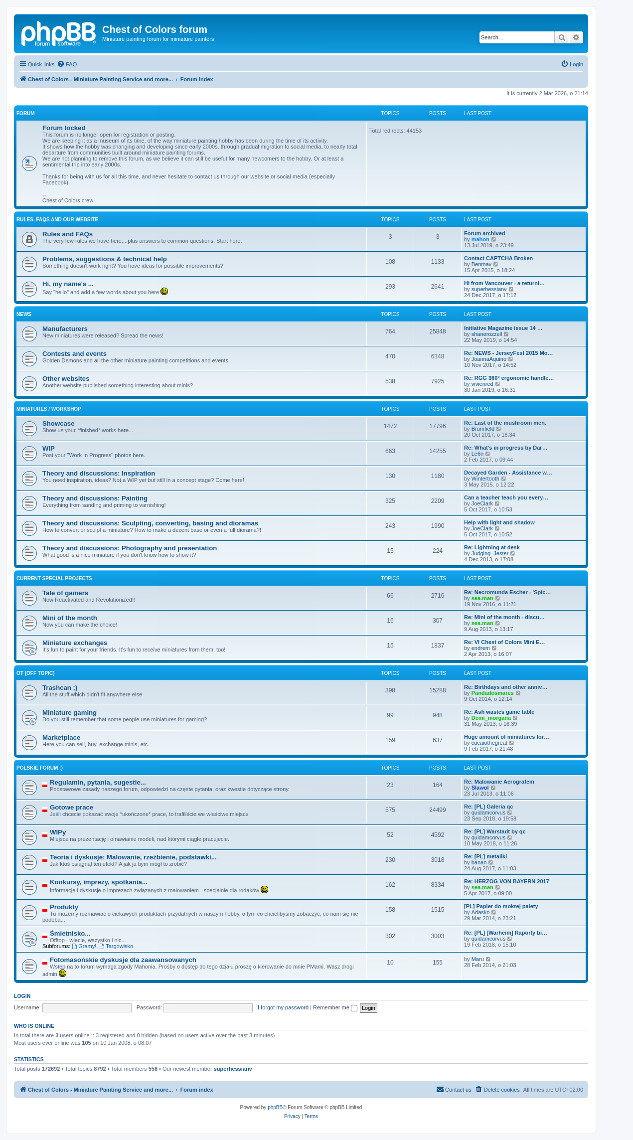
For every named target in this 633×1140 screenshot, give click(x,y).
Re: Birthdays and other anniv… (505, 687)
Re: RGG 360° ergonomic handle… (509, 378)
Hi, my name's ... (68, 284)
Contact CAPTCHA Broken (498, 258)
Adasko (481, 912)
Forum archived (484, 233)
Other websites (66, 378)
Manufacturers (65, 328)
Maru (478, 959)
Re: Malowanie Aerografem (499, 782)
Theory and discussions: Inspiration (98, 473)
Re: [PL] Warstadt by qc (495, 831)
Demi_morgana (491, 718)
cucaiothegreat (489, 743)
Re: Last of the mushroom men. (505, 423)
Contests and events (74, 353)
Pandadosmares (493, 693)
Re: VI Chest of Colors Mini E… (504, 642)
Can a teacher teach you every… (506, 497)
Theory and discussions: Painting (95, 498)
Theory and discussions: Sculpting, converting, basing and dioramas (150, 523)
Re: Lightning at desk (492, 547)
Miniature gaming (69, 712)
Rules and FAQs (67, 234)
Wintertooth (485, 479)
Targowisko (116, 946)
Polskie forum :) (39, 768)
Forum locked (63, 128)
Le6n (477, 454)
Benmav (481, 264)
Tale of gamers (65, 593)
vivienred (482, 384)
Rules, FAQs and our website (57, 219)
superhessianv (489, 289)
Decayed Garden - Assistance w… (508, 473)
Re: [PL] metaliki (485, 856)
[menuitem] (67, 64)
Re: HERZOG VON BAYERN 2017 (506, 881)
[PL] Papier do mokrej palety (501, 906)
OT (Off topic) (35, 673)
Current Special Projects (54, 578)
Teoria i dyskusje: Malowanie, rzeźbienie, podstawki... (133, 857)
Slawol (480, 788)
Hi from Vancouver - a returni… (504, 283)
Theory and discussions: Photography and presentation (129, 548)
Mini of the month (69, 618)
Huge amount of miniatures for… (506, 737)
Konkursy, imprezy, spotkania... (99, 882)
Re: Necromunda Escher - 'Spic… (507, 592)
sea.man (482, 598)
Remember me (335, 1007)
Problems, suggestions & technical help (104, 259)
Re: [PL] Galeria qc (488, 807)
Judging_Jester (490, 553)
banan (479, 862)
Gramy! (84, 946)
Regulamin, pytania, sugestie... (98, 782)
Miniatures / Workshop (48, 409)
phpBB (275, 1107)
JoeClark (482, 503)
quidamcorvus (488, 812)
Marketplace (61, 737)
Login (22, 996)
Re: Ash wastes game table (499, 712)
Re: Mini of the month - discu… (504, 617)
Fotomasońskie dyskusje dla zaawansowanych (123, 960)
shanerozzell (487, 334)
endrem (481, 648)
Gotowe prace (71, 807)
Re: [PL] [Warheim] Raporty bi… (505, 933)
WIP (48, 448)
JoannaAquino (489, 359)
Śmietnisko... (70, 933)
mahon (480, 239)
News (23, 314)
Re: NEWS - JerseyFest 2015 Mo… (508, 353)
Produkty (64, 907)
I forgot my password (283, 1007)
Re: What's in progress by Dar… (506, 448)
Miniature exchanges (74, 643)
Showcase (58, 423)
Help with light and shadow (499, 522)
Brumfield (483, 429)
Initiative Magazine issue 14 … (503, 328)
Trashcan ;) (59, 687)
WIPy (58, 832)
